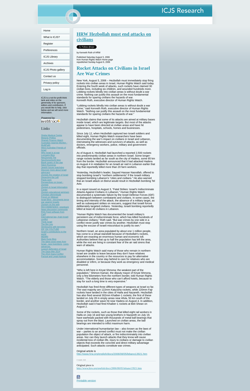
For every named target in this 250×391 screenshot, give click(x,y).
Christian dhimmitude (51, 194)
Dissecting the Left (50, 177)
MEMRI (44, 236)
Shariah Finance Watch (52, 140)
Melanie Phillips (48, 138)
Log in (49, 89)
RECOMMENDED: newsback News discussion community (55, 208)
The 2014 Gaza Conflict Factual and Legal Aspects (53, 255)
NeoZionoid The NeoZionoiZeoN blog (51, 158)
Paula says (46, 180)
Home (46, 30)
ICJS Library (50, 56)
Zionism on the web (50, 204)
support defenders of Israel (53, 249)
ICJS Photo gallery (54, 69)
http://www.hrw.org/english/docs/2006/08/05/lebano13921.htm (112, 354)
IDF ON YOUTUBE (50, 229)
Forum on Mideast (49, 197)
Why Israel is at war (50, 152)
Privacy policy (51, 82)
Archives (48, 63)
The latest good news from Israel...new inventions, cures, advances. (55, 244)
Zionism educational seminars (55, 192)
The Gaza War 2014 (50, 251)
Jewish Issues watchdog (52, 167)
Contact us (49, 76)
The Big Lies (47, 224)
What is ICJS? (51, 37)
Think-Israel (46, 222)
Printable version (86, 379)
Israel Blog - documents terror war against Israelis (55, 200)
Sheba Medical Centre (51, 135)
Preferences (50, 50)
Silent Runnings (48, 165)
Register (48, 43)
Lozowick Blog (48, 155)
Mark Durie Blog (48, 239)
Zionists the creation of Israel (54, 175)
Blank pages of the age (52, 162)
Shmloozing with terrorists (53, 227)
